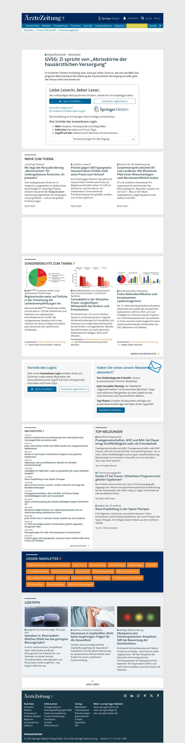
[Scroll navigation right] (160, 26)
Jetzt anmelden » (70, 101)
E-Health (151, 565)
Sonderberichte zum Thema (48, 263)
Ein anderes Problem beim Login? (67, 111)
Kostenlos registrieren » (115, 101)
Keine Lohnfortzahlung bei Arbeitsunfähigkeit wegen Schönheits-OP (57, 503)
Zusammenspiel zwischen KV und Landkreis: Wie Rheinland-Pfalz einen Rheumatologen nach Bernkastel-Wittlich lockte (137, 173)
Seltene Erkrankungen (80, 584)
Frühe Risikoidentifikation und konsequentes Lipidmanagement (137, 298)
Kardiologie (83, 571)
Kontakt (48, 722)
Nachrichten (32, 26)
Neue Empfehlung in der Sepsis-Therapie (45, 479)
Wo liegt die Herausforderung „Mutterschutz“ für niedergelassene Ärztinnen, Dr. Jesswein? (45, 173)
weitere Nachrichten (80, 546)
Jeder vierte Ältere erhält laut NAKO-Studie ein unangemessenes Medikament (56, 447)
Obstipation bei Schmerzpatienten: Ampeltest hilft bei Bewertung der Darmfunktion (136, 639)
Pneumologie (102, 578)
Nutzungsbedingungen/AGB (58, 710)
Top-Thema (79, 565)
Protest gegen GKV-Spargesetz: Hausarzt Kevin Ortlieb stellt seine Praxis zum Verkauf (91, 171)
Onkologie (62, 578)
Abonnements (82, 716)
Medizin (46, 26)
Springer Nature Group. (86, 739)
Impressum (49, 719)
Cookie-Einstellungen (54, 716)
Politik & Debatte (137, 26)
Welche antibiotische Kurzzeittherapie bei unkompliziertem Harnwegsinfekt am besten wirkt (54, 439)
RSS (76, 725)
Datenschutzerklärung (55, 713)
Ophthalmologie (81, 578)
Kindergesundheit (103, 571)
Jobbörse (28, 725)
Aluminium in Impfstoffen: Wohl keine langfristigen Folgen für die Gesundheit (92, 637)
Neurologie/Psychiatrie (40, 578)
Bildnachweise (51, 725)
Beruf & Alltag (97, 565)
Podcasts (76, 26)
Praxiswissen (61, 26)
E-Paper (79, 719)
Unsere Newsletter (42, 559)
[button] (156, 18)
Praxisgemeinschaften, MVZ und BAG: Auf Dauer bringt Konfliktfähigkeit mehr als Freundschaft (52, 495)
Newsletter (80, 722)
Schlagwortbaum (52, 707)
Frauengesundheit (38, 571)
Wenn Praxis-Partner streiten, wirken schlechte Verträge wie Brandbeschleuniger (54, 486)
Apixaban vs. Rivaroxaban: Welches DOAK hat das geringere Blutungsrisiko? (46, 639)
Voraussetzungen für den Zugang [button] (103, 139)
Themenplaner (82, 710)
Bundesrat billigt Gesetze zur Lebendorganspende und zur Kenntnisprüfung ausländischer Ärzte (53, 511)
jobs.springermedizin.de (106, 713)
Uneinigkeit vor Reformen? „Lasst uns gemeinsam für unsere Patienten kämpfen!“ (57, 472)
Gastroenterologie (62, 571)
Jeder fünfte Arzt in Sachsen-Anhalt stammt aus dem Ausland (55, 518)
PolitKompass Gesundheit (127, 578)
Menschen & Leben (127, 571)
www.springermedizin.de (106, 707)
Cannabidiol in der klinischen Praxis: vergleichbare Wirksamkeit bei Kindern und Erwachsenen (90, 305)
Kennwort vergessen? (61, 108)
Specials (88, 26)
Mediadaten (81, 707)
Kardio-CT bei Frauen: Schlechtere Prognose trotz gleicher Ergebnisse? (53, 455)
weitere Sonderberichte (145, 353)
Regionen (120, 26)
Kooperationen (103, 26)
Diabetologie (136, 565)
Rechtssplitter (35, 584)
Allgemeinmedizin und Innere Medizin (48, 565)
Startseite (28, 707)
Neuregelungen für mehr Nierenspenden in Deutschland (52, 532)
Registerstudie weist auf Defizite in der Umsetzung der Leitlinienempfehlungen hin (46, 300)
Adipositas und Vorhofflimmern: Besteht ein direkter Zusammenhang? (51, 464)
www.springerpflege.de (105, 710)
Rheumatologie (55, 584)
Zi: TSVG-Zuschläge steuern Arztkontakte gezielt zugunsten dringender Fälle (54, 525)
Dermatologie (116, 565)
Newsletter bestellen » (111, 410)
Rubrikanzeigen (82, 713)
